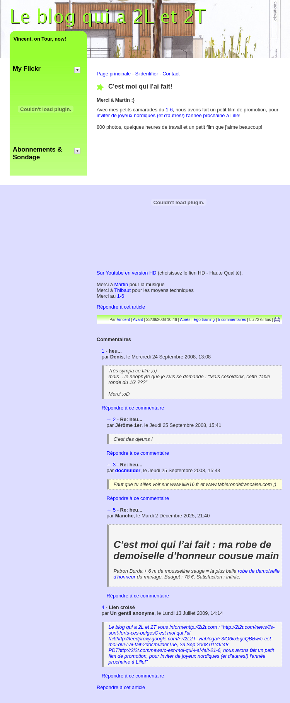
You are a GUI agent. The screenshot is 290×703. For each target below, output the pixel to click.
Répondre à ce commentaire (133, 408)
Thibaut (123, 290)
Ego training (204, 319)
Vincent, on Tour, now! (40, 39)
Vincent (123, 319)
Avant (138, 319)
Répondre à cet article (121, 307)
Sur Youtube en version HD (126, 273)
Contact (170, 74)
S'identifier (146, 74)
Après (185, 319)
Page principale (114, 74)
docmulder (127, 470)
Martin (122, 284)
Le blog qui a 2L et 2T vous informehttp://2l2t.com (192, 644)
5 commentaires (232, 319)
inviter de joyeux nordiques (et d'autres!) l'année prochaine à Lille (168, 115)
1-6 (169, 110)
